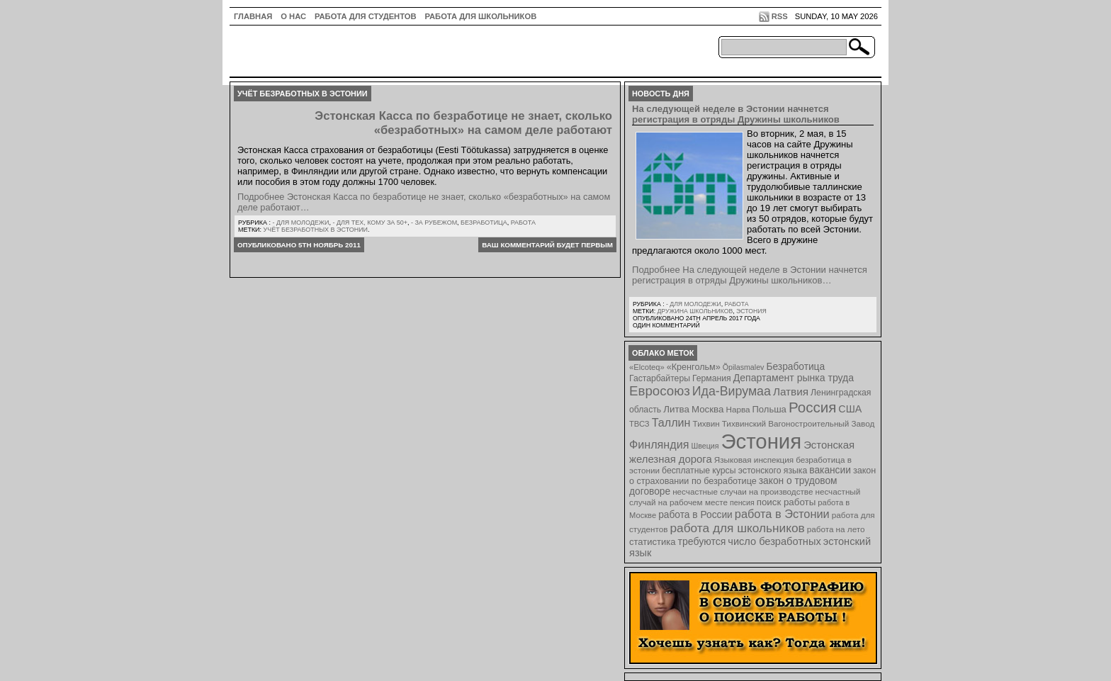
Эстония (751, 311)
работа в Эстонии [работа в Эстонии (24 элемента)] (782, 513)
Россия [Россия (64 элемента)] (812, 407)
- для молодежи (300, 222)
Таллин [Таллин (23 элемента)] (671, 422)
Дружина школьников (695, 311)
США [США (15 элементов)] (850, 409)
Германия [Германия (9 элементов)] (711, 378)
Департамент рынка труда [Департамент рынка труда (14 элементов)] (793, 377)
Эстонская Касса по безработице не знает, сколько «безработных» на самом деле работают (463, 123)
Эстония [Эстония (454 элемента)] (761, 441)
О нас (293, 16)
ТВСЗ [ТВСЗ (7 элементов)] (639, 424)
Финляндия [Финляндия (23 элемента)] (659, 444)
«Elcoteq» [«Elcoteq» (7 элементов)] (647, 367)
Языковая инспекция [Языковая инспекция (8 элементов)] (754, 459)
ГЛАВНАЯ (253, 16)
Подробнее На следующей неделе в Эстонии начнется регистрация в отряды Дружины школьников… (749, 275)
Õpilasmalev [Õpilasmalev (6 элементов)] (744, 367)
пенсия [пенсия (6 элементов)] (742, 502)
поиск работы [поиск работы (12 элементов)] (786, 502)
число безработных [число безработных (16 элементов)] (774, 541)
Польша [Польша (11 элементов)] (769, 409)
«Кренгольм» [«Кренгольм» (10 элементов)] (694, 367)
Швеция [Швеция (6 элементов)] (704, 445)
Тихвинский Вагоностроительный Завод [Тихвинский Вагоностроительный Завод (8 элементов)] (798, 423)
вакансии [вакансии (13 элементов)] (830, 470)
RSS (780, 16)
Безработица (484, 222)
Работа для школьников (481, 16)
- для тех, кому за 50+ (369, 222)
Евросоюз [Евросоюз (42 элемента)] (659, 390)
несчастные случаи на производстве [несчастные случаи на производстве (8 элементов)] (742, 491)
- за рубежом (434, 222)
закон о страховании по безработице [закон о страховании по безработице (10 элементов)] (752, 476)
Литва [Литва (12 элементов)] (676, 409)
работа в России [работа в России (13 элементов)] (695, 515)
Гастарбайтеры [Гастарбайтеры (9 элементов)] (659, 378)
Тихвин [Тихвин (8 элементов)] (706, 423)
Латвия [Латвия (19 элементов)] (790, 391)
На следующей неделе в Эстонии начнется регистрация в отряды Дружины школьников (736, 114)
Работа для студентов (365, 16)
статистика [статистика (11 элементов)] (652, 541)
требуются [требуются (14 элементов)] (702, 541)
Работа (523, 222)
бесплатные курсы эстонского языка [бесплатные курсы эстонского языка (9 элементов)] (734, 470)
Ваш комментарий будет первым (547, 245)
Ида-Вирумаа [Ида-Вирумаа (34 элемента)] (731, 391)
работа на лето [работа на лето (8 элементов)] (836, 529)
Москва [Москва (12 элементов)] (708, 409)
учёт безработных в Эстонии (316, 229)
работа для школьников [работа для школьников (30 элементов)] (737, 528)
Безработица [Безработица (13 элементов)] (795, 366)
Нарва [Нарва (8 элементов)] (738, 409)
